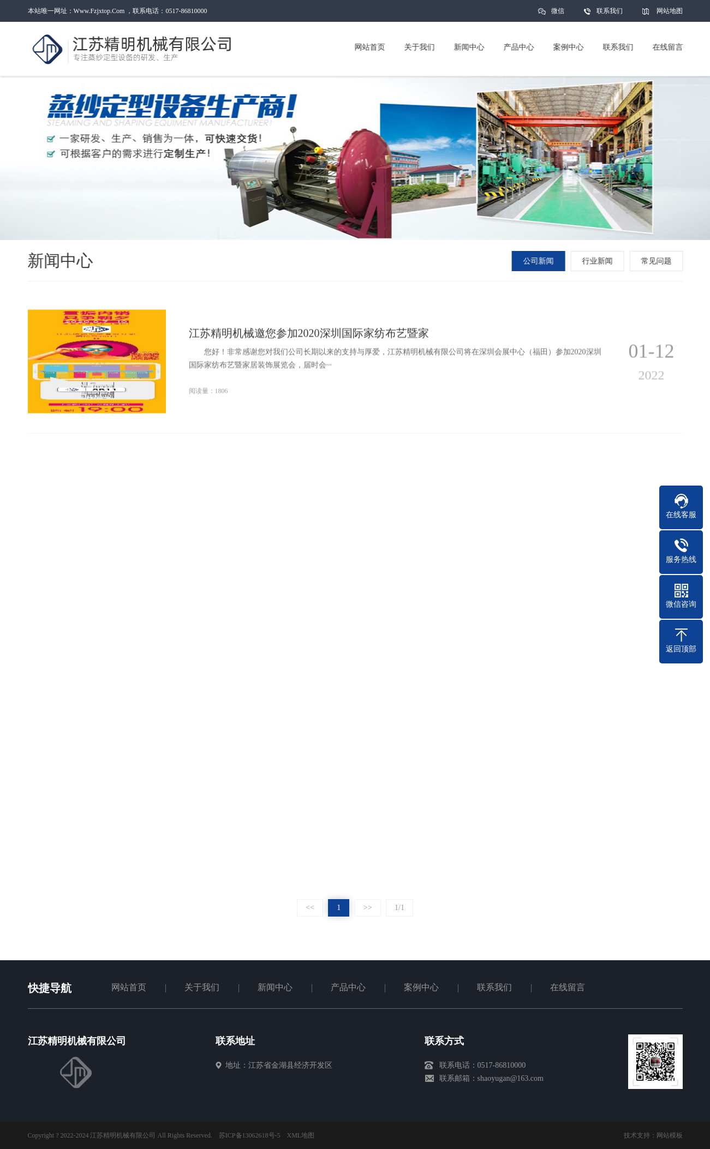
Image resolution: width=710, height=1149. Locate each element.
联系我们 (609, 11)
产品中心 (348, 987)
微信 (557, 14)
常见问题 (657, 261)
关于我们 (201, 987)
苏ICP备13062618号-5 (250, 1135)
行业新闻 (598, 261)
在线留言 (567, 987)
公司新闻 (539, 261)
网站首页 (128, 987)
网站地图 (670, 11)
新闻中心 (275, 987)
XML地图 (301, 1135)
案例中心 (421, 987)
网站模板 (670, 1135)
